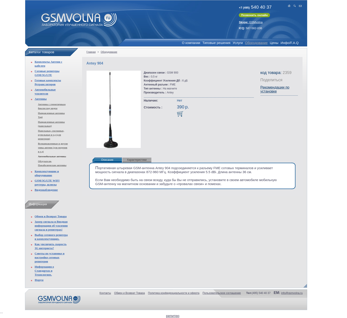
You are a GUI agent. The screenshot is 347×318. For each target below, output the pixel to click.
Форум (39, 280)
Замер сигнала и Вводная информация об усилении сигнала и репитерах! (51, 225)
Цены (274, 43)
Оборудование (256, 43)
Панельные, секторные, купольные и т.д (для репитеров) (51, 134)
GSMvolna (250, 22)
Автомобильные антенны (52, 156)
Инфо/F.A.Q (290, 43)
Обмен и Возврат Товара (51, 216)
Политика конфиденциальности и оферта (173, 293)
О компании (191, 43)
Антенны (41, 98)
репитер (172, 316)
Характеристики (137, 159)
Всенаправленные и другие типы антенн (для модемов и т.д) (53, 147)
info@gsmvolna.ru (292, 293)
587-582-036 (250, 28)
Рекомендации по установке (274, 89)
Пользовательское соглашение (221, 293)
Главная (91, 52)
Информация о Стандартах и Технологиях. (44, 270)
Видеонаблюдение (46, 189)
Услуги (238, 43)
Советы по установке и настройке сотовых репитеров (50, 257)
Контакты (105, 293)
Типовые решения (216, 43)
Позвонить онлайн (254, 15)
